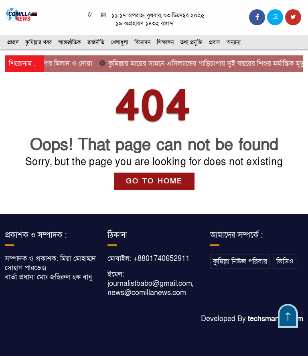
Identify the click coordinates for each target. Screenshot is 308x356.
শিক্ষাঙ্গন (165, 42)
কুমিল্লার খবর (38, 42)
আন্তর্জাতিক (69, 42)
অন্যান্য (234, 42)
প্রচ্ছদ (13, 42)
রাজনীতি (95, 42)
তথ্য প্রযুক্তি (191, 42)
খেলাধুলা (119, 42)
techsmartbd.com (275, 318)
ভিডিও (285, 261)
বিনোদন (142, 42)
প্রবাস (214, 42)
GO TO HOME (154, 181)
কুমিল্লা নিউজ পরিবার (240, 261)
